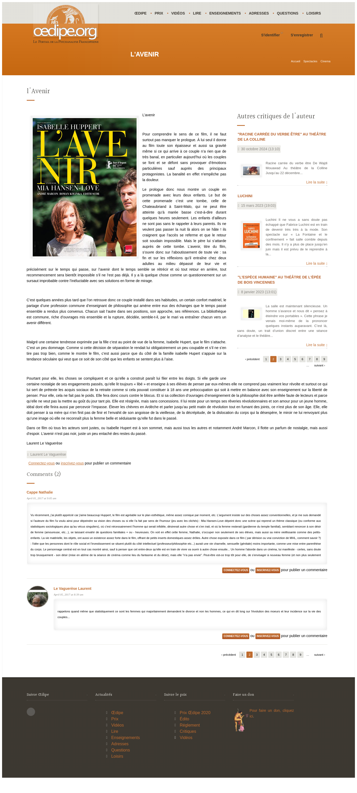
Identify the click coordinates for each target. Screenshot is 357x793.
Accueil (295, 74)
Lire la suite (315, 195)
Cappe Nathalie (40, 505)
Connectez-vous (42, 476)
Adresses (263, 13)
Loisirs (142, 35)
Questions (292, 13)
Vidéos (180, 13)
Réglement (190, 738)
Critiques (188, 744)
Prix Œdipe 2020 (195, 726)
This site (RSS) (31, 725)
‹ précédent (252, 372)
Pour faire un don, (266, 724)
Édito (184, 732)
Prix (160, 13)
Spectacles (311, 74)
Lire (200, 13)
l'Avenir (38, 104)
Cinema (326, 74)
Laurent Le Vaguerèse (48, 468)
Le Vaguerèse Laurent (73, 602)
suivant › (319, 378)
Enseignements (228, 13)
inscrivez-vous (72, 476)
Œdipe (141, 13)
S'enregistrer (302, 56)
